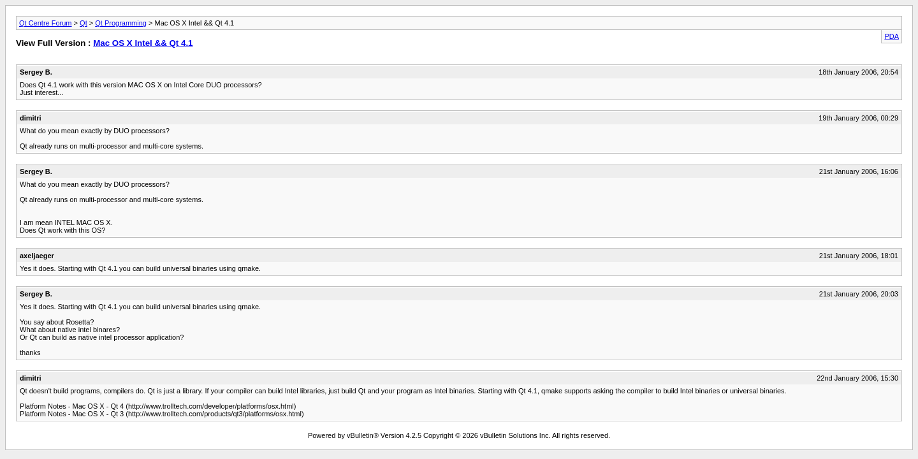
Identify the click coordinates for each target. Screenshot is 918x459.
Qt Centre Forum (45, 23)
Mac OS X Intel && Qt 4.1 (143, 43)
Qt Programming (121, 23)
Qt (83, 23)
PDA (891, 36)
